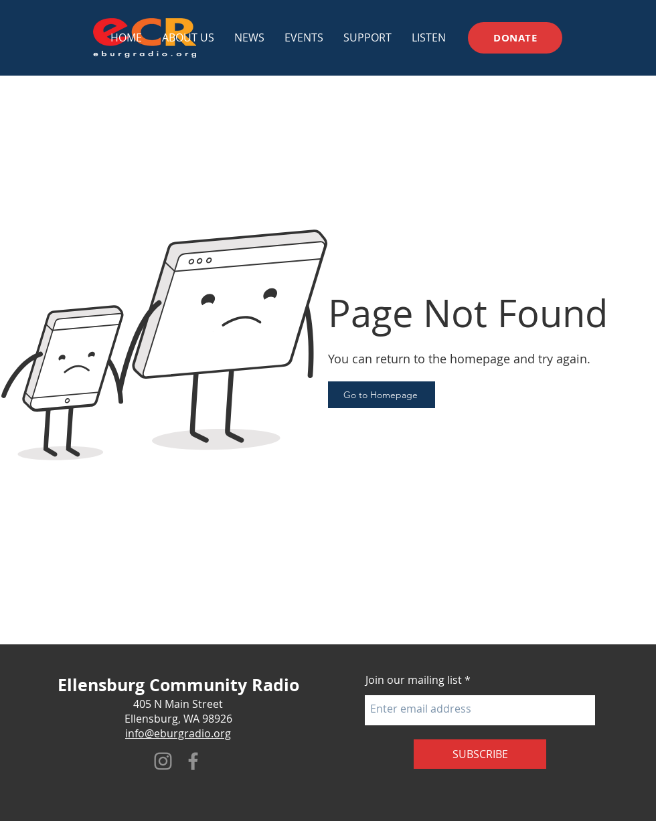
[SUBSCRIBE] (480, 754)
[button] (303, 37)
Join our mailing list (413, 679)
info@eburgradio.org (178, 733)
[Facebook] (193, 761)
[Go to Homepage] (381, 394)
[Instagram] (163, 761)
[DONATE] (515, 38)
